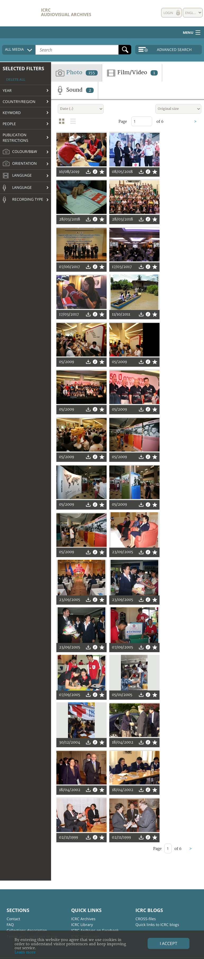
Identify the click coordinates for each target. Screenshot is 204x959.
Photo (76, 72)
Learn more (25, 952)
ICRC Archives (83, 918)
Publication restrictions (15, 137)
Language (17, 176)
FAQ (10, 924)
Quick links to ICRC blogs (157, 924)
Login (168, 13)
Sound (74, 90)
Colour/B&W (20, 152)
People (9, 123)
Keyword (12, 112)
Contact (13, 918)
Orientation (20, 164)
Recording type (23, 199)
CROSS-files (145, 918)
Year (7, 90)
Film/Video (132, 72)
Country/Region (19, 101)
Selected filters (23, 68)
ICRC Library (82, 924)
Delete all (15, 80)
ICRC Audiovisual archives (66, 12)
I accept (168, 943)
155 (91, 73)
